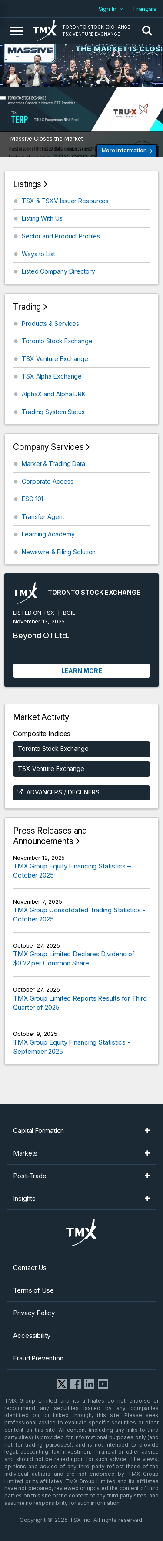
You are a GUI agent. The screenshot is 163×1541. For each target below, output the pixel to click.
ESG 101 (32, 498)
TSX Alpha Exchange (52, 376)
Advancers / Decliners (63, 792)
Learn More (81, 670)
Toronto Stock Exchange (57, 341)
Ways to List (38, 254)
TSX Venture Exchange (55, 358)
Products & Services (50, 323)
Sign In (107, 8)
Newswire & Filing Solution (59, 552)
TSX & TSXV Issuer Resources (65, 200)
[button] (147, 31)
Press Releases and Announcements (50, 836)
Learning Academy (48, 534)
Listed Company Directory (58, 271)
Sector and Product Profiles (61, 236)
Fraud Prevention (38, 1358)
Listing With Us (42, 218)
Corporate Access (47, 481)
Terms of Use (33, 1290)
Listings (27, 184)
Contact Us (30, 1267)
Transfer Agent (43, 516)
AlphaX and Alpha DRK (54, 394)
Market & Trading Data (53, 463)
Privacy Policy (34, 1313)
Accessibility (31, 1335)
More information (124, 150)
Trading (27, 307)
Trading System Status (53, 411)
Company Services (48, 447)
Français (144, 8)
